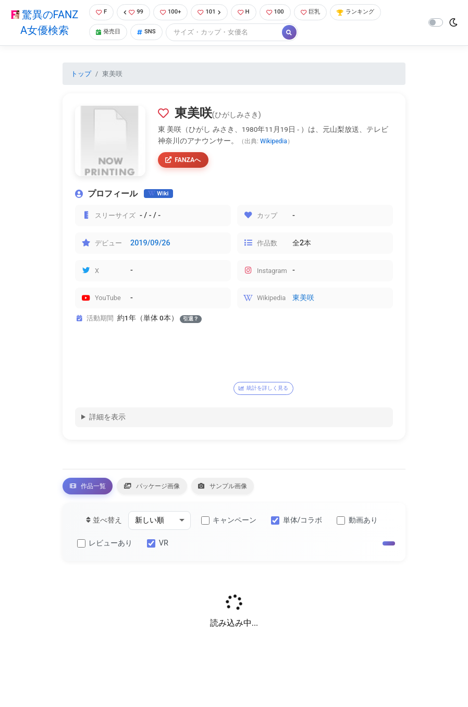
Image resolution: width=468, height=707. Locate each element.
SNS (148, 34)
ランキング (370, 13)
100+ (172, 13)
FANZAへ (186, 162)
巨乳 (321, 13)
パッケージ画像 (172, 490)
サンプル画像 (257, 490)
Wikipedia (273, 142)
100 (283, 13)
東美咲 (303, 299)
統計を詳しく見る (270, 389)
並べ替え (104, 527)
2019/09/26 (150, 244)
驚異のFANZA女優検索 (43, 23)
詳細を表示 (107, 419)
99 (133, 13)
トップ (81, 75)
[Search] (226, 34)
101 (213, 13)
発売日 (107, 34)
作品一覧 (94, 490)
